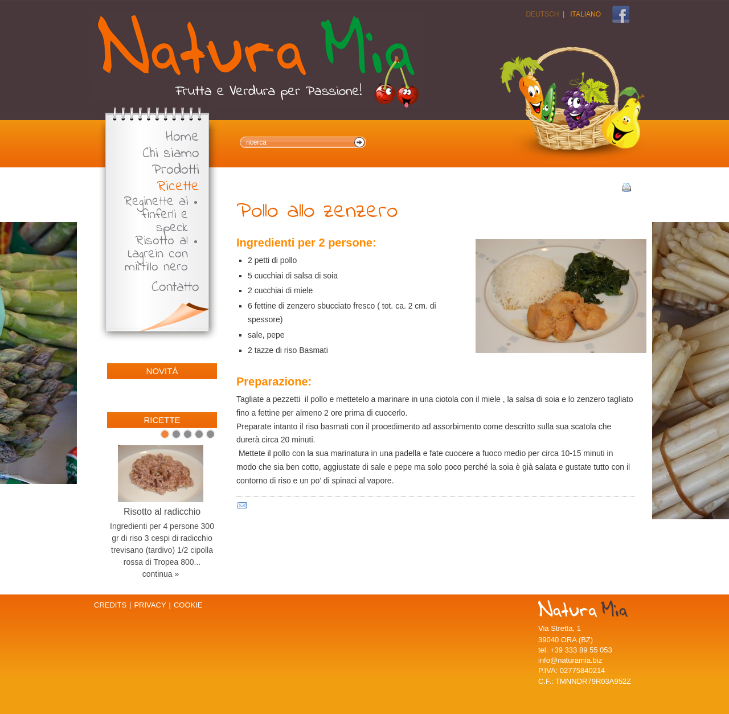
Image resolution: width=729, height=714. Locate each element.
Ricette (178, 187)
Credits (110, 605)
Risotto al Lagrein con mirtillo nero (156, 254)
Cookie (188, 605)
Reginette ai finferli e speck (156, 215)
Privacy (150, 605)
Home (182, 137)
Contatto (175, 288)
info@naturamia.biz (570, 660)
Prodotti (175, 170)
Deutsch (542, 14)
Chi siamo (170, 154)
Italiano (585, 14)
